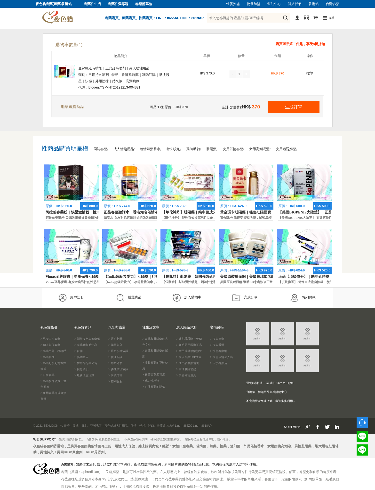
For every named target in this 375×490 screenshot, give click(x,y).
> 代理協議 (115, 357)
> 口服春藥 (47, 375)
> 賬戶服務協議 (118, 351)
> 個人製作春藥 (50, 345)
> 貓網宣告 (81, 357)
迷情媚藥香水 (150, 149)
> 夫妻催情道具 (186, 375)
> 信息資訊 (81, 369)
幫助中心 (274, 4)
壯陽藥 (211, 149)
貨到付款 (303, 298)
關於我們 (295, 4)
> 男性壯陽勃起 (186, 369)
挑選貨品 (129, 298)
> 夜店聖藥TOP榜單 (188, 357)
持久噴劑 (173, 149)
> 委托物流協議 (118, 369)
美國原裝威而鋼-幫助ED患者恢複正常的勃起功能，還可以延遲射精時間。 (271, 282)
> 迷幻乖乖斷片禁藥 (189, 339)
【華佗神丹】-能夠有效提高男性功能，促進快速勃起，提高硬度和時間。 (213, 218)
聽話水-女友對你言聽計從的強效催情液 (131, 218)
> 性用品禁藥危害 (187, 363)
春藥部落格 (143, 4)
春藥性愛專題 (118, 4)
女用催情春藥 (233, 149)
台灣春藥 (332, 4)
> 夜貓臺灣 (217, 339)
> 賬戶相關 (115, 339)
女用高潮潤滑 (259, 149)
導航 (332, 18)
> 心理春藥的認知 (153, 386)
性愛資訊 (233, 4)
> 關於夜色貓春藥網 (87, 339)
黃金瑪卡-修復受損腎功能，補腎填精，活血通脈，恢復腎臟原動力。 (268, 218)
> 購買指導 (115, 375)
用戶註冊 (71, 298)
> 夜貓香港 (217, 345)
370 (281, 73)
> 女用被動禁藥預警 (189, 351)
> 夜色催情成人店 (221, 357)
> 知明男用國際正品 (189, 345)
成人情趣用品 (123, 149)
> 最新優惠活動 (84, 375)
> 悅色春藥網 (218, 351)
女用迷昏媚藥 (286, 149)
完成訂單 (244, 298)
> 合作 (78, 351)
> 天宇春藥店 (218, 363)
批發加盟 (253, 4)
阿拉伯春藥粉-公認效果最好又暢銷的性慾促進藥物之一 (84, 218)
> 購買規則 (115, 345)
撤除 (309, 73)
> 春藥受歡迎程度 (153, 374)
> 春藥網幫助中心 (85, 345)
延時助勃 (193, 149)
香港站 (314, 4)
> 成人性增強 (150, 380)
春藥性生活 (92, 4)
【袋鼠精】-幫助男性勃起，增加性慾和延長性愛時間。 (200, 282)
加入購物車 (186, 298)
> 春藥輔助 (47, 357)
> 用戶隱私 (115, 363)
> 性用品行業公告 (85, 363)
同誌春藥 (100, 149)
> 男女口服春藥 (50, 339)
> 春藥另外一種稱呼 (53, 351)
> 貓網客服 (115, 381)
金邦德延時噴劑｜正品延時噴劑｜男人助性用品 (114, 68)
